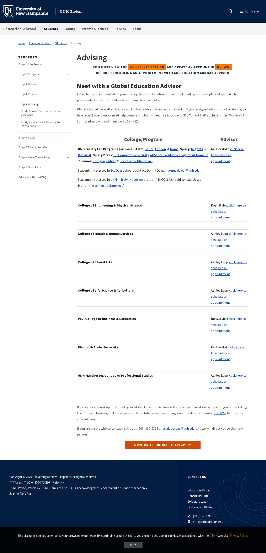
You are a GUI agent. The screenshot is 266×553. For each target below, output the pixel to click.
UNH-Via (220, 413)
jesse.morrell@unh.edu (107, 185)
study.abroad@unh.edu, (179, 428)
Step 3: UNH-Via (28, 84)
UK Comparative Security (131, 155)
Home (21, 43)
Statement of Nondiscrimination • (125, 488)
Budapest (84, 155)
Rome (174, 149)
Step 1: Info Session (31, 64)
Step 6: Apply (27, 137)
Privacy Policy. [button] (239, 536)
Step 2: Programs (29, 74)
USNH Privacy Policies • (25, 488)
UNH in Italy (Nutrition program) (133, 179)
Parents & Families (95, 29)
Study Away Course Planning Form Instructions (42, 124)
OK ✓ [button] (133, 545)
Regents (197, 149)
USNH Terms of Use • (55, 488)
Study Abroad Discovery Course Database (41, 112)
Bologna (98, 161)
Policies (120, 29)
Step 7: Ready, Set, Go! (33, 147)
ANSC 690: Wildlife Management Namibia (179, 155)
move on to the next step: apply (162, 445)
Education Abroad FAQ (32, 177)
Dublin (111, 161)
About (137, 29)
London (160, 149)
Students (51, 29)
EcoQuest (117, 170)
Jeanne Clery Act (20, 494)
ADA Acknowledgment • (86, 488)
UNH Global (71, 11)
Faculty (70, 29)
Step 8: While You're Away (34, 157)
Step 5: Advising (29, 104)
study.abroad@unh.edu (208, 522)
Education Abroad (19, 28)
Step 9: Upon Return (31, 167)
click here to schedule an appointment (227, 155)
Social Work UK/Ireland (136, 161)
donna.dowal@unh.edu (183, 170)
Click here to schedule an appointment (227, 353)
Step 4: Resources (30, 94)
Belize (149, 149)
